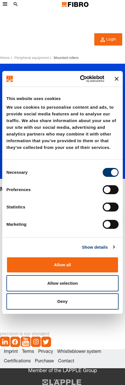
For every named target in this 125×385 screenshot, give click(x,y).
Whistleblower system (79, 352)
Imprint (11, 352)
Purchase (44, 361)
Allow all (62, 264)
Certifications (17, 361)
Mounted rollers (66, 58)
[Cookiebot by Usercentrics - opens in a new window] (80, 78)
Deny (62, 301)
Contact (66, 361)
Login (108, 39)
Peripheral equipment (32, 58)
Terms (28, 352)
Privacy (45, 352)
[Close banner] (117, 79)
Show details (95, 247)
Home (5, 58)
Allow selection (62, 283)
